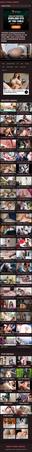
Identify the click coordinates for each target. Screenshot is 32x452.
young (27, 63)
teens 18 (4, 70)
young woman (11, 63)
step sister (23, 67)
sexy (22, 63)
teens (16, 67)
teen (3, 63)
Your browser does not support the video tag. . (16, 52)
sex (18, 63)
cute (3, 67)
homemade (9, 67)
